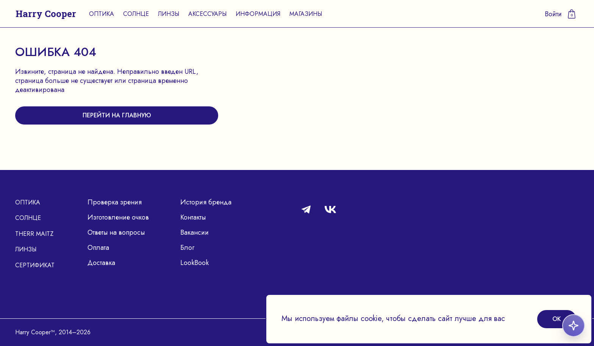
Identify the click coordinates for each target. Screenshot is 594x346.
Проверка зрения (115, 202)
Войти (553, 14)
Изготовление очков (118, 217)
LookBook (194, 263)
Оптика (101, 13)
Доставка (101, 263)
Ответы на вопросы (116, 232)
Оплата (98, 247)
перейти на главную (117, 115)
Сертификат (35, 265)
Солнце (136, 13)
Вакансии (194, 232)
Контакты (193, 217)
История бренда (205, 202)
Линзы (168, 13)
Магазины (305, 13)
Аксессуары (207, 13)
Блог (187, 247)
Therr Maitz (34, 233)
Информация (258, 13)
